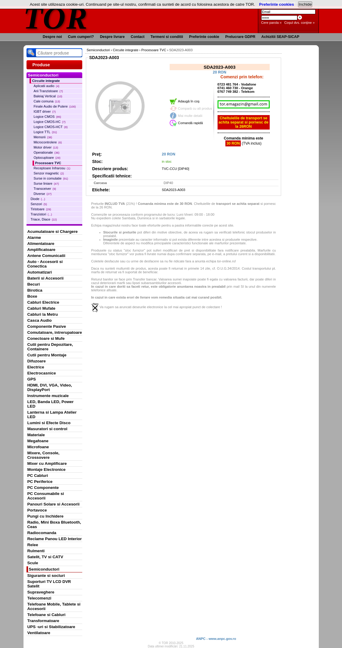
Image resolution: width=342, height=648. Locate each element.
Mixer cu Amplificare (47, 463)
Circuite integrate (46, 81)
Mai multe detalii (190, 115)
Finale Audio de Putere (55, 106)
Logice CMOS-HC (50, 122)
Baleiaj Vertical (48, 96)
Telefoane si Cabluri (46, 614)
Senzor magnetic (49, 173)
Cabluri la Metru (42, 314)
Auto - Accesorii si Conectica (45, 263)
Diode (38, 199)
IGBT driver (45, 111)
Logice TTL (45, 132)
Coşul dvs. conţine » (299, 22)
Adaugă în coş (189, 101)
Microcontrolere (48, 142)
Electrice (35, 367)
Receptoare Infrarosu (52, 168)
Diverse (43, 194)
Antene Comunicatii (46, 255)
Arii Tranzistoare (48, 91)
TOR (56, 18)
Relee (32, 545)
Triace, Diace (44, 219)
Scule (32, 563)
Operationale (47, 152)
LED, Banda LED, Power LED (50, 404)
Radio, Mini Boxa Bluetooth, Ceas (54, 524)
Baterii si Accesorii (45, 278)
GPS (31, 379)
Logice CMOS (47, 116)
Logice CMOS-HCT (51, 127)
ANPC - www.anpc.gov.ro (216, 638)
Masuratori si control (47, 429)
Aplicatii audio (46, 86)
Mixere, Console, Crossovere (43, 455)
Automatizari (39, 272)
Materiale (36, 435)
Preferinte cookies (276, 4)
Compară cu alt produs (195, 108)
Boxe (32, 296)
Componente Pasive (46, 326)
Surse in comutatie (51, 178)
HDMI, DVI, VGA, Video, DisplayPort (49, 387)
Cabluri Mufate (41, 308)
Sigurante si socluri (46, 575)
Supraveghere (41, 592)
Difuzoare (36, 361)
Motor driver (46, 147)
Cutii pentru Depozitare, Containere (50, 346)
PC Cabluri (37, 475)
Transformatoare (43, 620)
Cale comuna (47, 101)
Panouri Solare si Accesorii (53, 504)
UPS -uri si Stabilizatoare (51, 627)
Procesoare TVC (48, 163)
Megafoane (38, 441)
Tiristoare (41, 209)
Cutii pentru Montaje (47, 355)
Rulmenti (36, 551)
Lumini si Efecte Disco (49, 423)
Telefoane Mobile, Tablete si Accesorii (53, 606)
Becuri (33, 284)
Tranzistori (41, 214)
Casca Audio (39, 320)
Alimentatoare (41, 243)
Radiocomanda (41, 533)
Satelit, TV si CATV (45, 557)
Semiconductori (44, 569)
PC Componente (43, 487)
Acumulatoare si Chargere (52, 231)
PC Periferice (40, 481)
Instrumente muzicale (48, 395)
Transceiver (45, 188)
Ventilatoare (38, 633)
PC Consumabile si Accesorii (45, 495)
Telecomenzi (39, 598)
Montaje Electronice (46, 469)
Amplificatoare (41, 249)
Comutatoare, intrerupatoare (54, 332)
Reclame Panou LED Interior (54, 539)
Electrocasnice (41, 373)
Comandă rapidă (190, 123)
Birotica (34, 290)
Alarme (34, 237)
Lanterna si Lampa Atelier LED (52, 414)
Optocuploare (47, 157)
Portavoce (37, 510)
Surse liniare (46, 183)
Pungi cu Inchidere (45, 516)
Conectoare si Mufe (46, 338)
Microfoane (38, 447)
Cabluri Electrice (43, 302)
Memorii (43, 137)
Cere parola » (271, 22)
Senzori (39, 204)
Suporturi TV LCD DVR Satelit (49, 583)
